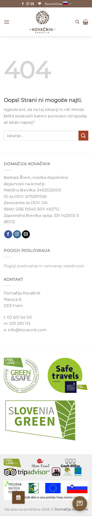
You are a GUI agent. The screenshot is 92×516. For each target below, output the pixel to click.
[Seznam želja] (39, 3)
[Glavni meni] (7, 22)
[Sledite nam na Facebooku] (22, 4)
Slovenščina (58, 3)
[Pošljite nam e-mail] (32, 4)
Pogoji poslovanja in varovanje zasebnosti (44, 266)
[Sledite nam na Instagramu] (27, 4)
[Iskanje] (77, 22)
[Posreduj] (83, 135)
